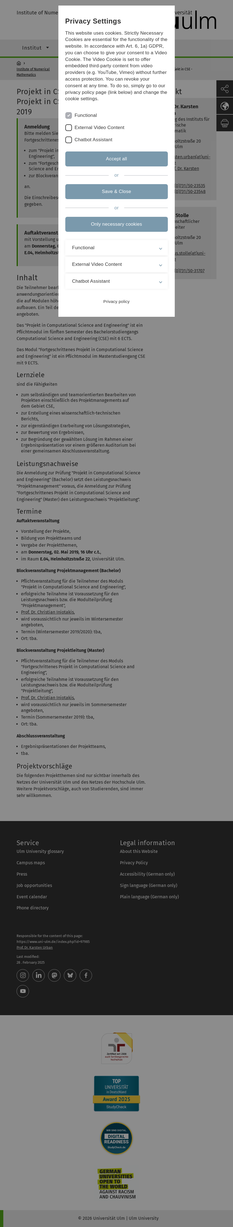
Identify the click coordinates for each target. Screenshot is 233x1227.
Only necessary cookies (116, 224)
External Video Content (99, 127)
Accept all (116, 158)
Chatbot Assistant (93, 139)
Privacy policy (116, 301)
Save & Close (116, 191)
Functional (86, 115)
